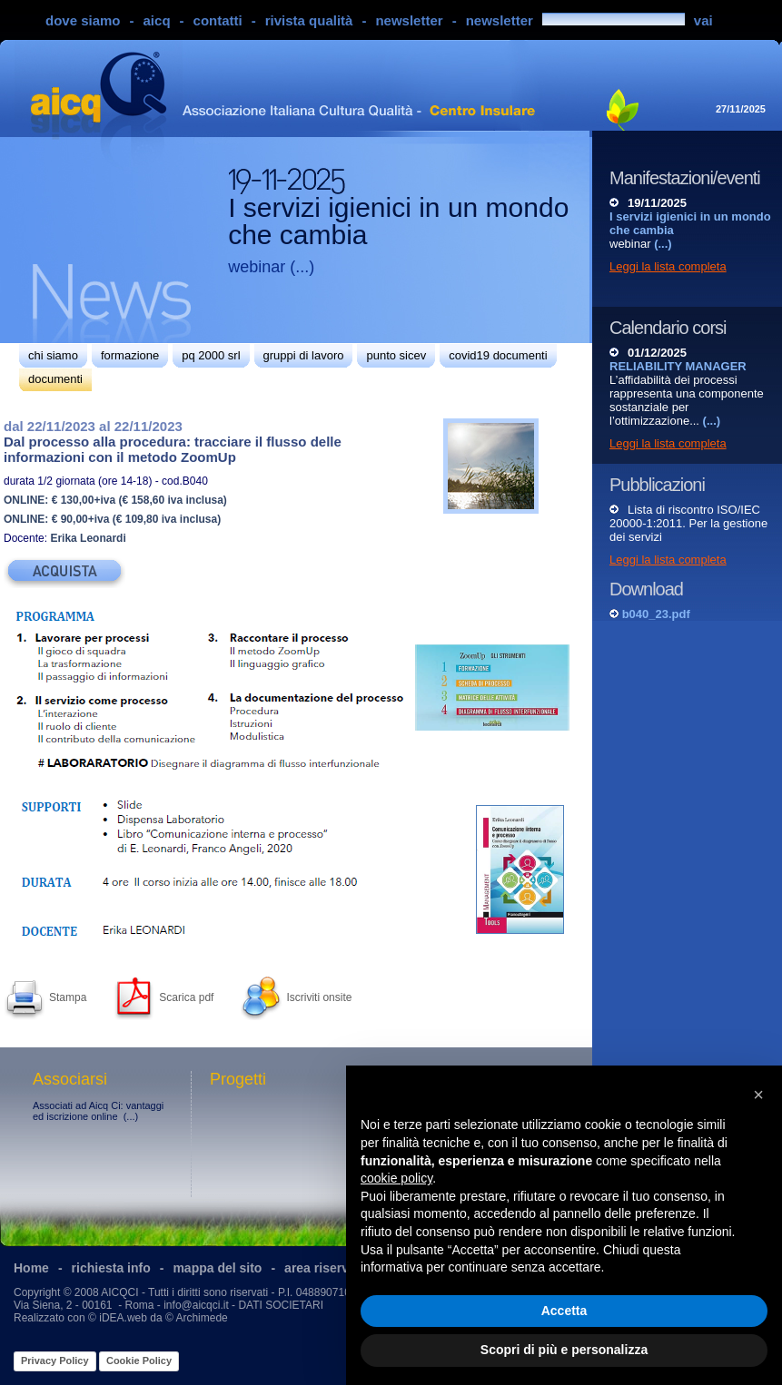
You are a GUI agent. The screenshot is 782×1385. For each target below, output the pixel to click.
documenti (55, 379)
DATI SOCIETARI (280, 1305)
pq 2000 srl (211, 355)
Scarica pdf (186, 997)
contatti (218, 20)
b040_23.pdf (656, 614)
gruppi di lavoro (303, 355)
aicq (157, 20)
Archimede (201, 1317)
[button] (758, 1094)
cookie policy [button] (396, 1178)
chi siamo (53, 355)
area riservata (325, 1268)
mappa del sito (217, 1268)
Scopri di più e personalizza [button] (564, 1349)
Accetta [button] (564, 1310)
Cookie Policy (139, 1360)
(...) (302, 267)
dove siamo (83, 20)
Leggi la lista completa (668, 266)
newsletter (408, 20)
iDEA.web (123, 1317)
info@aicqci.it (196, 1305)
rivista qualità (309, 20)
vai (703, 20)
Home (31, 1268)
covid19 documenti (498, 355)
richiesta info (111, 1268)
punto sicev (396, 355)
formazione (130, 355)
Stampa (67, 997)
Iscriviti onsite (318, 997)
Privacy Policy (55, 1360)
